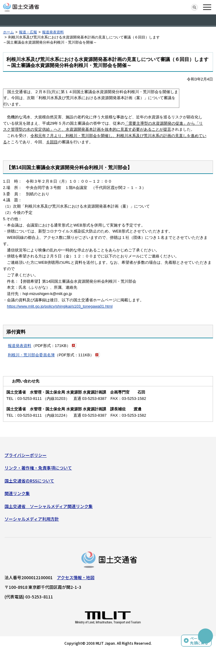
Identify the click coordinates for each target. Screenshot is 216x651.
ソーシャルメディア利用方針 (32, 519)
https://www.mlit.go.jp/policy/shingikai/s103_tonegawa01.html (60, 306)
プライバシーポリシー (26, 455)
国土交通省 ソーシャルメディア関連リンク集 (49, 506)
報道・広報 (28, 32)
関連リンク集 (17, 493)
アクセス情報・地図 (75, 577)
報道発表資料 (53, 32)
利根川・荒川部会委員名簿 (31, 355)
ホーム (8, 32)
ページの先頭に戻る (199, 641)
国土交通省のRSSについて (29, 481)
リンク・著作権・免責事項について (38, 468)
